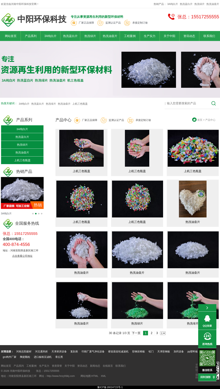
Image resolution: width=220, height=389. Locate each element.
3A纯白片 (172, 4)
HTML (94, 375)
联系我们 (209, 36)
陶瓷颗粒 (25, 356)
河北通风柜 (41, 351)
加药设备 (179, 351)
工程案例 (130, 36)
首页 (199, 119)
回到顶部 (205, 377)
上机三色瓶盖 (80, 103)
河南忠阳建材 (23, 351)
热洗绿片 (199, 4)
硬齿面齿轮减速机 (118, 351)
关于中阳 (169, 36)
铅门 (151, 351)
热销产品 (17, 171)
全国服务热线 (21, 223)
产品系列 (31, 36)
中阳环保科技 (33, 20)
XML (103, 375)
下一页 (136, 333)
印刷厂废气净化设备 (93, 351)
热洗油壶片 (212, 4)
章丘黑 (59, 356)
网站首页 (11, 36)
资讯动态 (189, 36)
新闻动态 (95, 365)
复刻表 (74, 351)
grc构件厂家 (9, 356)
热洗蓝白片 (186, 4)
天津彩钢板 (163, 351)
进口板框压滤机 (43, 356)
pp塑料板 (193, 351)
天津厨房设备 (59, 351)
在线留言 (108, 365)
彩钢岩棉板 (138, 351)
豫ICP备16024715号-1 (110, 387)
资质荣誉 (57, 365)
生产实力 (149, 36)
